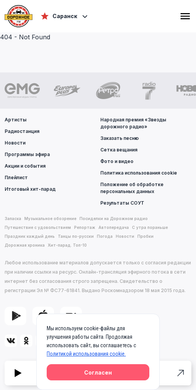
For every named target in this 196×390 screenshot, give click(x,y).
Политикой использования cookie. (86, 354)
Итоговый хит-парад (30, 189)
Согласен (98, 372)
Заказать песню (119, 138)
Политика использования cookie (138, 173)
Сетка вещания (118, 150)
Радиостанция (22, 131)
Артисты (16, 120)
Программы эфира (27, 154)
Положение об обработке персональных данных (132, 188)
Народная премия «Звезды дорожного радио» (133, 123)
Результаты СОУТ (122, 203)
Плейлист (16, 177)
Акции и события (25, 166)
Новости (15, 143)
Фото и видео (116, 161)
